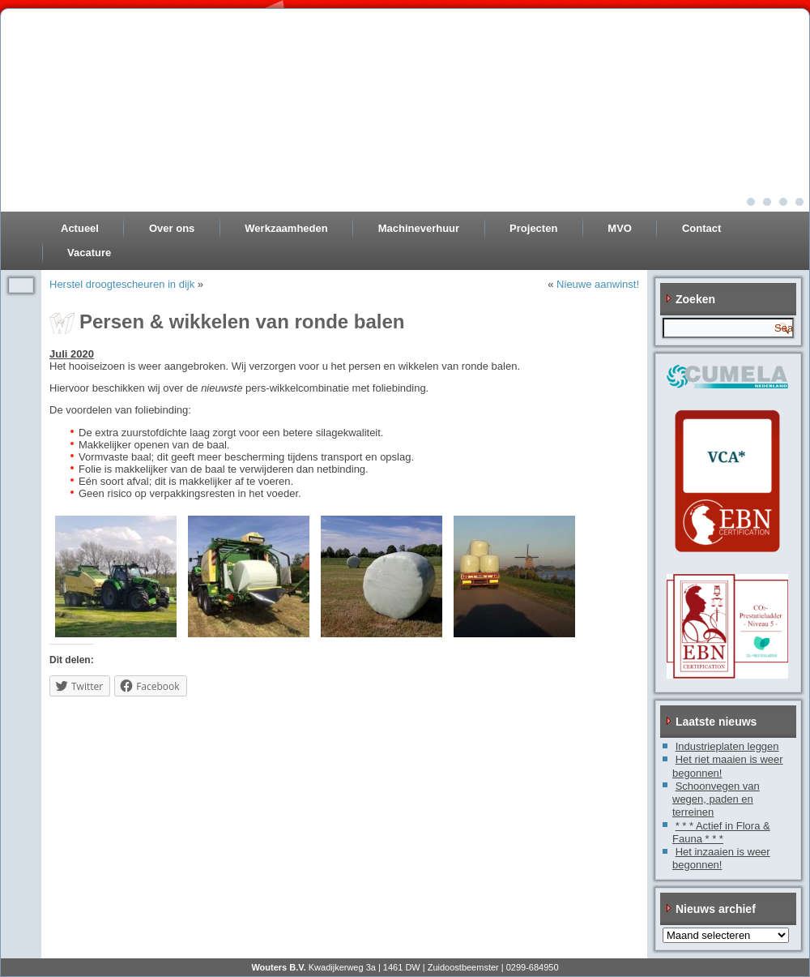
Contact (701, 228)
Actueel (80, 228)
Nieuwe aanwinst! (597, 284)
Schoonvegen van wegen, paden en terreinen (716, 799)
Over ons (171, 228)
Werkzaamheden (286, 228)
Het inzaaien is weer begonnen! (721, 858)
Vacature (89, 252)
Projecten (533, 228)
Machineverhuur (418, 228)
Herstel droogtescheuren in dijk (121, 284)
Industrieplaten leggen (727, 746)
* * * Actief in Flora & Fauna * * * (721, 832)
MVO (620, 228)
